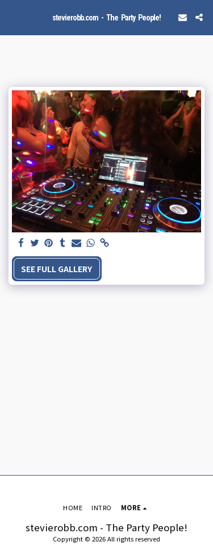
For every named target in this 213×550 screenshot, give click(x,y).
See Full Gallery (56, 268)
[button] (12, 17)
